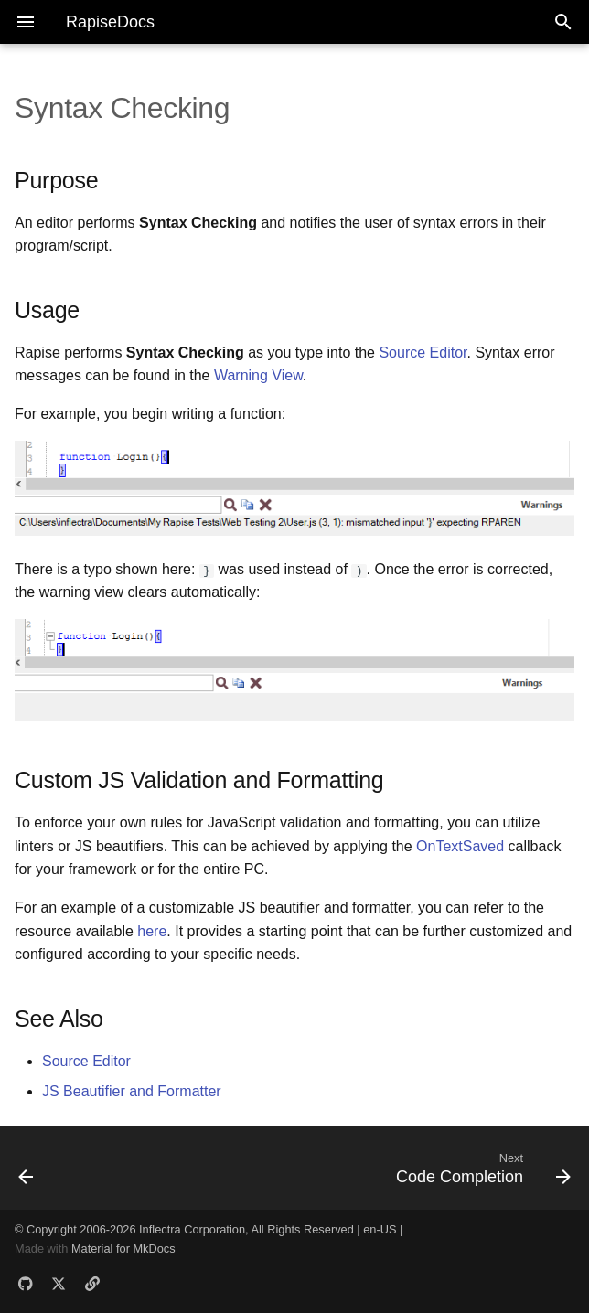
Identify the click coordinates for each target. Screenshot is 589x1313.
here (151, 930)
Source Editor (422, 352)
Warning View (258, 375)
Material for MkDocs (123, 1248)
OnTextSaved (460, 846)
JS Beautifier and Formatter (131, 1091)
